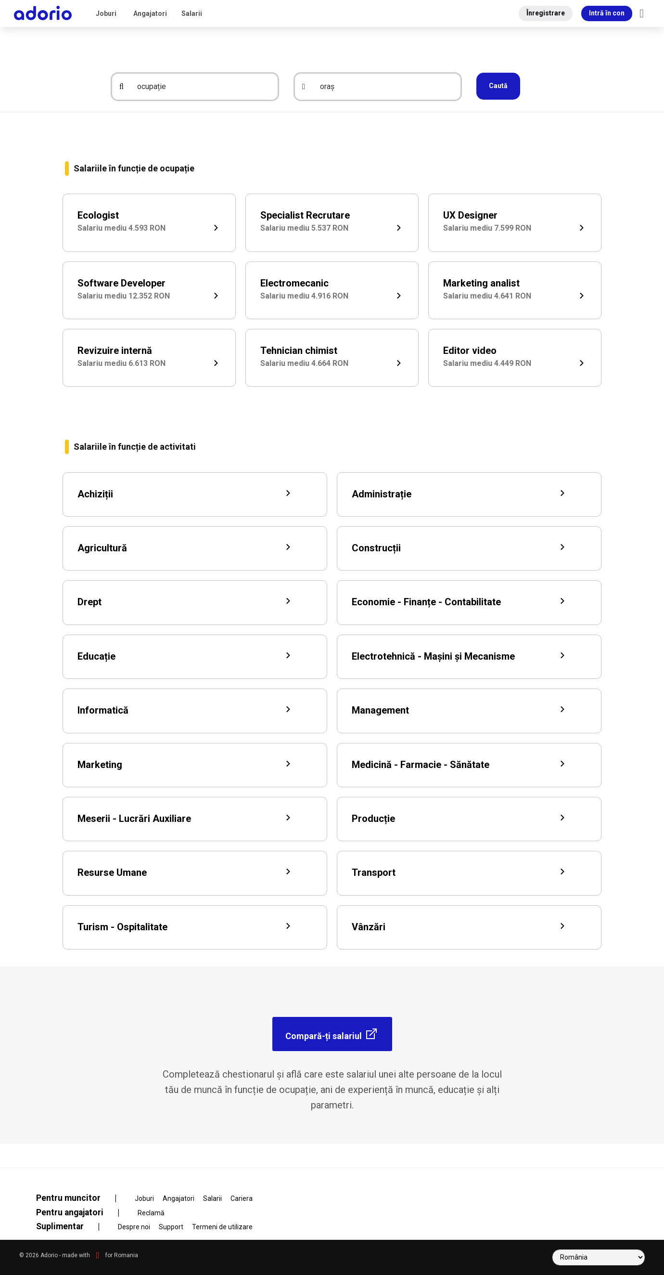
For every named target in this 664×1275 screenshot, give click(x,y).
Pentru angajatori (83, 1212)
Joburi (106, 13)
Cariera (241, 1198)
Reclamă (151, 1213)
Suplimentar (74, 1226)
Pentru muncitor (82, 1198)
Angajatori (150, 13)
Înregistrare (545, 13)
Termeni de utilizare (222, 1227)
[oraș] (384, 87)
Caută (498, 86)
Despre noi (134, 1227)
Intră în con (607, 13)
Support (171, 1227)
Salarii (191, 13)
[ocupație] (201, 87)
